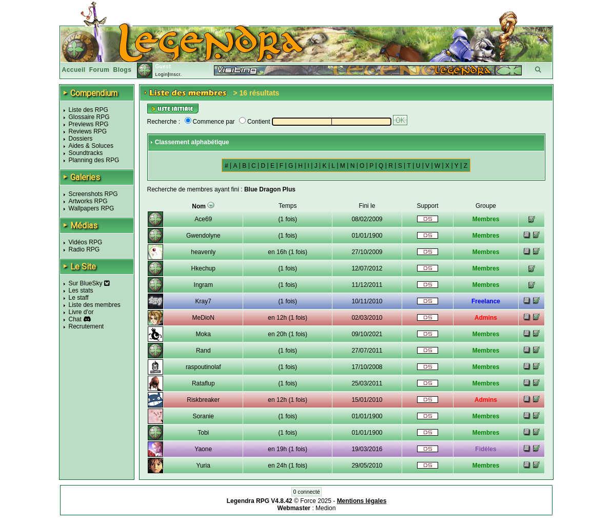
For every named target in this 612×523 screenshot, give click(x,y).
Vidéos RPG (86, 242)
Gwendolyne (203, 235)
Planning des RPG (94, 160)
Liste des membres (95, 304)
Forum (99, 69)
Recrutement (86, 326)
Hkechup (203, 268)
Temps (288, 205)
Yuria (203, 465)
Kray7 (203, 301)
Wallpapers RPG (91, 208)
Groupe (486, 205)
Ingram (203, 284)
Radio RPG (84, 249)
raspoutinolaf (203, 367)
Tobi (203, 432)
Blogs (122, 69)
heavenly (203, 252)
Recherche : (164, 121)
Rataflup (203, 383)
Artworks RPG (88, 201)
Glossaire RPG (89, 117)
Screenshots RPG (93, 194)
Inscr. (175, 74)
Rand (203, 350)
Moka (203, 334)
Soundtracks (86, 153)
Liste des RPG (88, 109)
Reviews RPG (88, 131)
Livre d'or (81, 312)
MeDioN (203, 317)
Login (161, 74)
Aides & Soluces (91, 145)
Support (427, 205)
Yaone (203, 449)
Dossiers (81, 138)
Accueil (74, 69)
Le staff (79, 297)
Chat (75, 319)
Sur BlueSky (89, 283)
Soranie (203, 416)
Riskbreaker (203, 399)
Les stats (81, 290)
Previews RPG (89, 124)
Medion (325, 508)
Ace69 (203, 219)
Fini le (367, 205)
